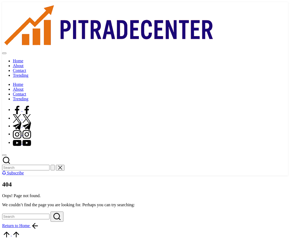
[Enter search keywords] (25, 167)
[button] (53, 167)
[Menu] (4, 53)
